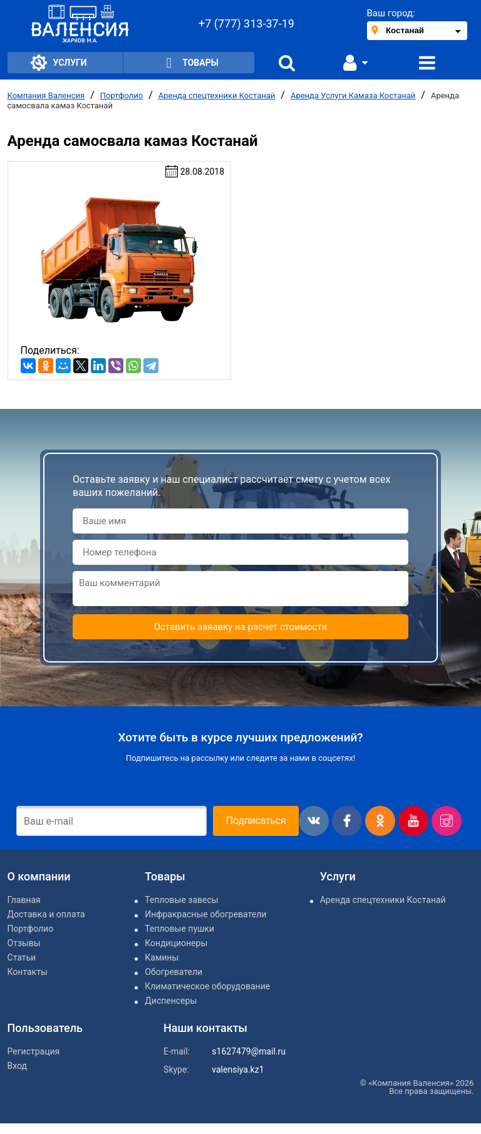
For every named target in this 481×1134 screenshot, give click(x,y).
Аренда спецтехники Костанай (217, 95)
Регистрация (34, 1051)
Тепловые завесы (181, 900)
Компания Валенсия (46, 95)
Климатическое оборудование (207, 986)
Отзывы (24, 943)
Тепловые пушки (179, 929)
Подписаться (256, 820)
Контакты (28, 972)
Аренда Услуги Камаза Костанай (353, 95)
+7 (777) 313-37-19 (246, 23)
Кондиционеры (176, 943)
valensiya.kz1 (238, 1069)
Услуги (59, 62)
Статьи (22, 957)
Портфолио (121, 95)
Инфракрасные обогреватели (205, 914)
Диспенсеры (171, 1001)
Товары (189, 63)
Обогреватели (173, 972)
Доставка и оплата (46, 914)
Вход (17, 1066)
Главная (24, 900)
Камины (161, 957)
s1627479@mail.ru (249, 1051)
